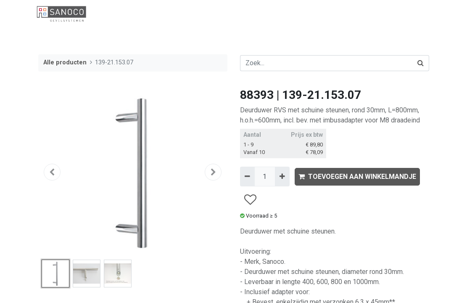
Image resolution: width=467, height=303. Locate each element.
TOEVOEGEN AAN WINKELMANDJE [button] (357, 177)
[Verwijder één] (247, 176)
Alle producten (65, 62)
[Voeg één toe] (282, 176)
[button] (52, 172)
